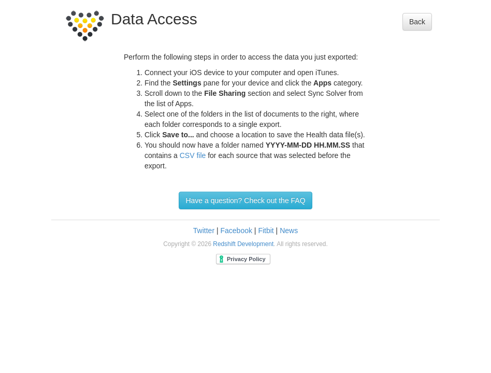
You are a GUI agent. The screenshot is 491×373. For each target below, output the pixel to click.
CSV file (193, 155)
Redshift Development (243, 244)
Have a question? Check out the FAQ (245, 200)
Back (417, 22)
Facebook (236, 230)
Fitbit (265, 230)
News (289, 230)
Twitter (203, 230)
